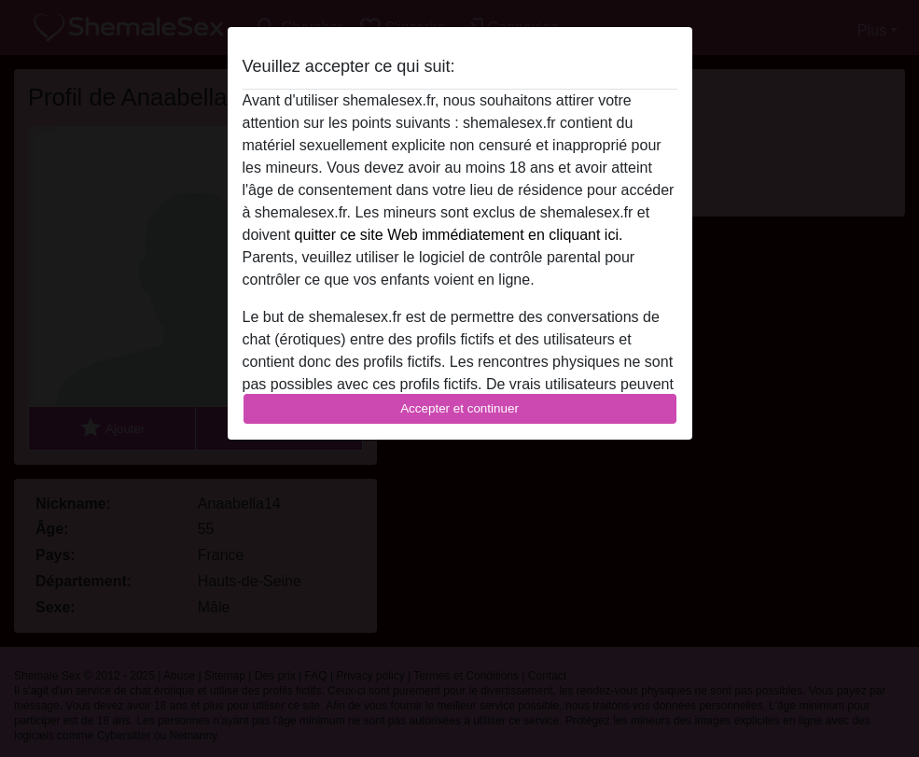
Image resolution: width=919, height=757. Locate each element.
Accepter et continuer (459, 408)
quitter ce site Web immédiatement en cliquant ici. (459, 235)
